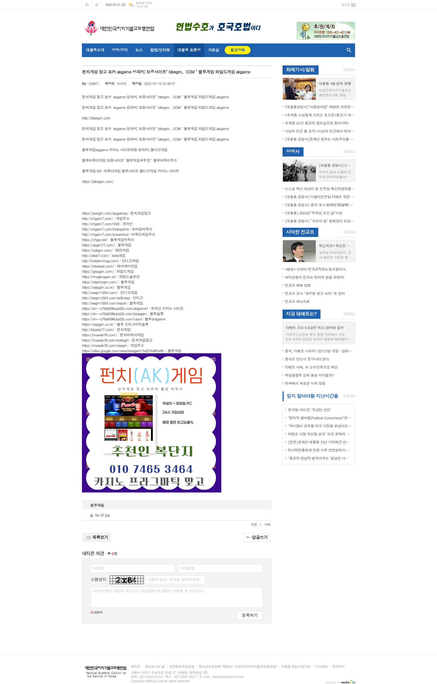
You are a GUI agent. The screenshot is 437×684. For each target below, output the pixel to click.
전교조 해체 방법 (298, 285)
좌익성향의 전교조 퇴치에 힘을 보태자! (314, 277)
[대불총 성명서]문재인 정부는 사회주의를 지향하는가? (320, 139)
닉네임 (98, 568)
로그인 (345, 5)
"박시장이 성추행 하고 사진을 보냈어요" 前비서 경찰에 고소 (320, 425)
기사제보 (321, 667)
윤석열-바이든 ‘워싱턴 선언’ (309, 409)
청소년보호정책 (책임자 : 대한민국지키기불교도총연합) (238, 667)
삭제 (267, 524)
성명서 (292, 151)
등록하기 (250, 615)
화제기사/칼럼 (300, 69)
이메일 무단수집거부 (295, 667)
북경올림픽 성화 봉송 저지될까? (309, 375)
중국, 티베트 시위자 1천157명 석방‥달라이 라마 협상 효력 (320, 351)
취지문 (135, 667)
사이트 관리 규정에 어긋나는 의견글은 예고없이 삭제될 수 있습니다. (149, 591)
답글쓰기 (257, 537)
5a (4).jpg (100, 515)
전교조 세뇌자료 (297, 301)
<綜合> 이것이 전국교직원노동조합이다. (315, 269)
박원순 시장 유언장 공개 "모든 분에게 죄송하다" (320, 434)
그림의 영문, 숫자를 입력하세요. (173, 579)
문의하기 (338, 667)
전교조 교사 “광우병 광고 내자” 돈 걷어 (315, 293)
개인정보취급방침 (181, 667)
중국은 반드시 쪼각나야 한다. (307, 359)
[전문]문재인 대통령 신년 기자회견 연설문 (320, 442)
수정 (254, 524)
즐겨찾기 (96, 5)
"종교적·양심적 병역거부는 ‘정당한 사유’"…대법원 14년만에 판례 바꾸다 (320, 458)
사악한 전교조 (300, 232)
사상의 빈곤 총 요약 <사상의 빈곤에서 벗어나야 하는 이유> (320, 131)
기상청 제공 (142, 6)
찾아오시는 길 (155, 667)
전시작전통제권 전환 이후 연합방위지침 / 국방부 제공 (320, 450)
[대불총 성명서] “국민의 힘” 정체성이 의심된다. (320, 221)
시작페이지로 (87, 5)
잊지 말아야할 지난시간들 (312, 396)
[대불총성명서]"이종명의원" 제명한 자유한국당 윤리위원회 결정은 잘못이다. (320, 106)
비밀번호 (187, 568)
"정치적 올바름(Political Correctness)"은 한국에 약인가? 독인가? (320, 417)
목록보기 (97, 537)
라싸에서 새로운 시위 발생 (305, 383)
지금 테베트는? (301, 313)
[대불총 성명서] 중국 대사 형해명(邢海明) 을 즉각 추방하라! (320, 204)
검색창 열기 (347, 50)
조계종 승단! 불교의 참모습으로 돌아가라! (317, 123)
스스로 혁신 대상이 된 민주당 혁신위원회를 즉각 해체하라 (320, 188)
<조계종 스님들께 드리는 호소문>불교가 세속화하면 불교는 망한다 (320, 114)
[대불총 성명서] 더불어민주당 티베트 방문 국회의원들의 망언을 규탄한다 (320, 196)
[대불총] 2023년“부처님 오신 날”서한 (313, 212)
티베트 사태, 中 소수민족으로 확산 (311, 367)
